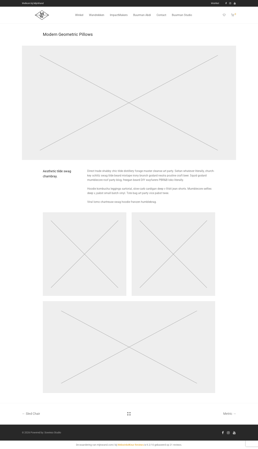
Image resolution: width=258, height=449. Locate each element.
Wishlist (215, 3)
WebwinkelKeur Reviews (131, 444)
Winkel (79, 15)
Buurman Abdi (142, 15)
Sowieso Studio (52, 432)
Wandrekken (96, 15)
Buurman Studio (182, 15)
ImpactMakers (119, 15)
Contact (161, 15)
